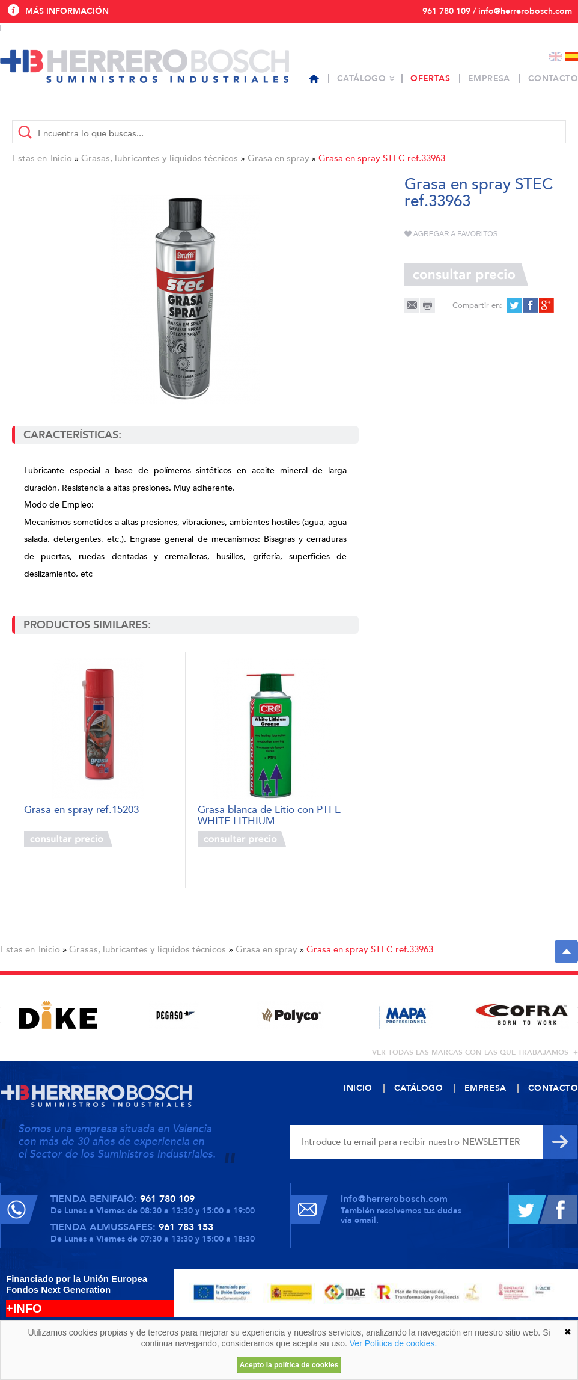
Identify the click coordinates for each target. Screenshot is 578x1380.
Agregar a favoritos (451, 234)
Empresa (489, 78)
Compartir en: (477, 305)
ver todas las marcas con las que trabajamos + (475, 1052)
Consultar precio (68, 839)
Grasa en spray (278, 158)
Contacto (553, 78)
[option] (58, 1015)
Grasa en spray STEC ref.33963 (381, 158)
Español (571, 56)
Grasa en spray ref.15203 (81, 810)
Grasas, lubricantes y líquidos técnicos (159, 158)
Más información (67, 11)
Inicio (61, 158)
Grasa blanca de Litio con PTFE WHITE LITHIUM (269, 814)
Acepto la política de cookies (289, 1365)
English (555, 56)
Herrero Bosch (144, 66)
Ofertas (430, 78)
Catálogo (361, 78)
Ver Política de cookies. (393, 1343)
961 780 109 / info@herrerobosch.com (497, 11)
